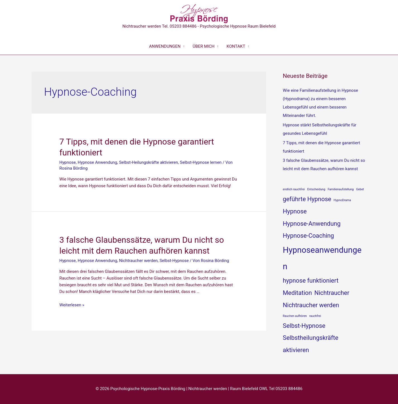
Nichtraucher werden (138, 260)
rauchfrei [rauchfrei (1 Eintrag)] (315, 316)
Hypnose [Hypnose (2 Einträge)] (295, 211)
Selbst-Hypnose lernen (200, 162)
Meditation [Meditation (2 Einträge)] (297, 292)
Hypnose (67, 162)
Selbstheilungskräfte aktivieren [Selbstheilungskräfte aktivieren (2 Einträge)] (311, 344)
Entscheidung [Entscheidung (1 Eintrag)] (316, 189)
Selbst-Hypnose (174, 260)
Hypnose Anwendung (97, 162)
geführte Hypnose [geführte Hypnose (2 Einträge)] (307, 199)
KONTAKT (236, 46)
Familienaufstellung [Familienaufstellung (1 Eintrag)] (341, 189)
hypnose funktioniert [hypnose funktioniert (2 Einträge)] (311, 280)
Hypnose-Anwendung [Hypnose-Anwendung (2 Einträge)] (312, 223)
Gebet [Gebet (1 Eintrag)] (360, 189)
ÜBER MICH (204, 46)
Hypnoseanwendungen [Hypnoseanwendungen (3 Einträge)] (322, 258)
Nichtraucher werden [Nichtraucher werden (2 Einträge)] (311, 305)
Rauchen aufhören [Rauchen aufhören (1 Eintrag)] (295, 316)
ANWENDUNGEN (165, 46)
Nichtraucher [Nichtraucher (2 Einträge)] (331, 292)
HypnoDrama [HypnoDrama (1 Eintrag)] (342, 200)
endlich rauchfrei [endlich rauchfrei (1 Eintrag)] (294, 189)
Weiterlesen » (71, 304)
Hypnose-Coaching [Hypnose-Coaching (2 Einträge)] (308, 235)
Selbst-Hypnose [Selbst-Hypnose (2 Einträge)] (304, 325)
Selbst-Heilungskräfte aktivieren (148, 162)
